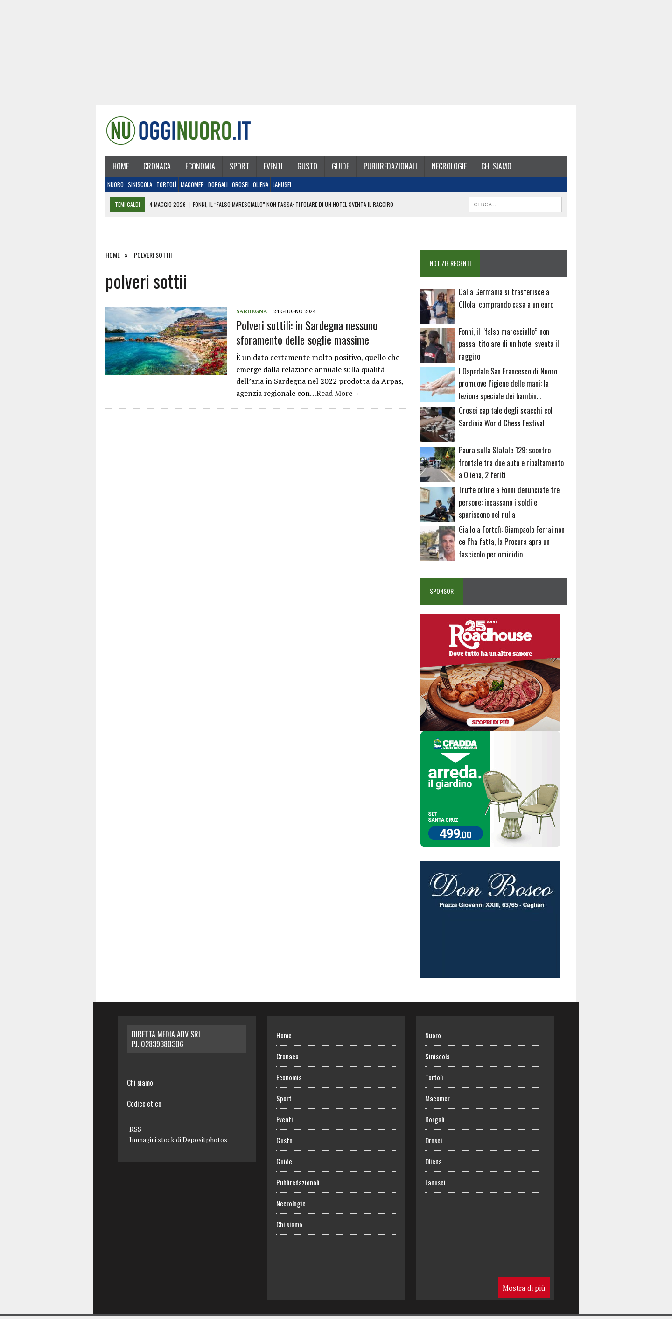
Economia (197, 169)
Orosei (237, 187)
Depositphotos (204, 1142)
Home (118, 169)
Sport (236, 169)
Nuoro (113, 187)
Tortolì (164, 187)
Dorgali (215, 187)
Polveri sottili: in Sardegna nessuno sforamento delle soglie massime (304, 335)
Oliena (258, 187)
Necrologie (446, 169)
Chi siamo (493, 169)
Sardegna (249, 313)
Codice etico (144, 1106)
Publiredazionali (387, 169)
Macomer (189, 187)
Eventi (270, 169)
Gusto (304, 169)
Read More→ (335, 396)
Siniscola (137, 187)
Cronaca (154, 169)
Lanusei (279, 187)
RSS (135, 1132)
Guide (337, 169)
